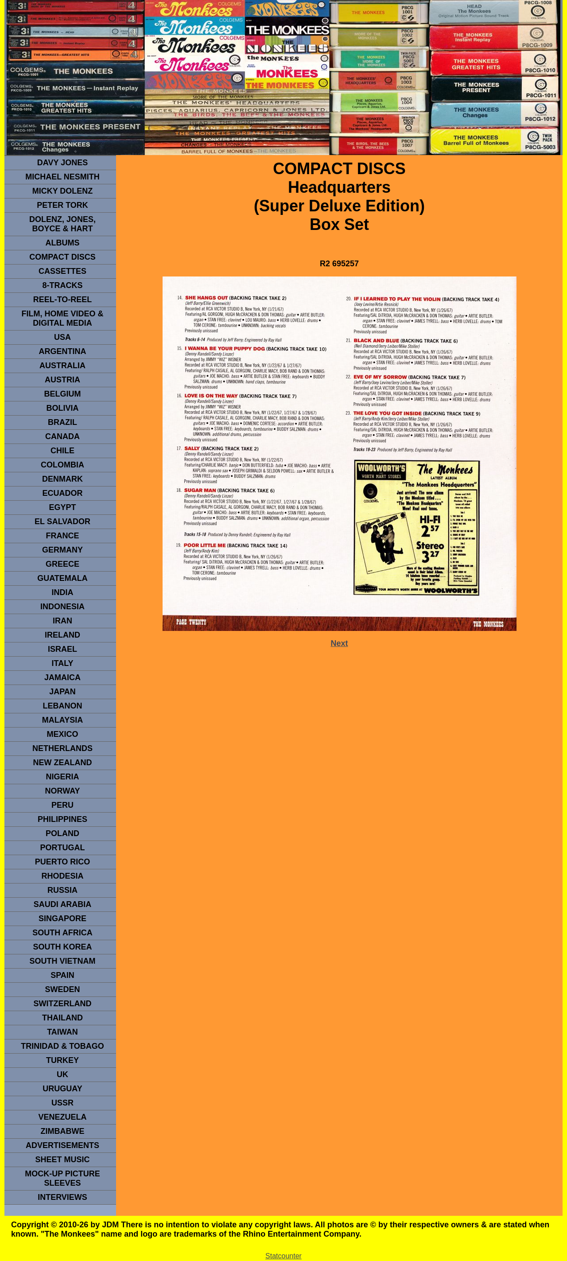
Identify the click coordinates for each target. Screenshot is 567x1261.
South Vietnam (62, 961)
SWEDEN (62, 989)
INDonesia (62, 606)
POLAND (62, 833)
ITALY (62, 663)
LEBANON (62, 705)
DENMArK (62, 479)
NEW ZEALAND (62, 762)
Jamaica (62, 677)
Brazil (62, 422)
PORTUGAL (62, 847)
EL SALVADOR (62, 521)
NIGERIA (62, 776)
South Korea (62, 946)
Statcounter (283, 1256)
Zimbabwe (63, 1131)
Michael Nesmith (62, 176)
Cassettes (62, 271)
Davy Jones (62, 162)
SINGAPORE (62, 918)
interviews (62, 1197)
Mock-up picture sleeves (62, 1178)
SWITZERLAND (63, 1003)
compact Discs (62, 257)
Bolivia (62, 408)
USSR (62, 1102)
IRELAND (62, 634)
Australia (62, 365)
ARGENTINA (62, 351)
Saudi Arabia (62, 904)
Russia (62, 890)
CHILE (62, 450)
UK (62, 1074)
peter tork (62, 205)
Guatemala (62, 578)
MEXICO (62, 734)
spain (62, 975)
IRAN (62, 620)
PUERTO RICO (62, 861)
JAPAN (62, 691)
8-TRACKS (62, 285)
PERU (62, 805)
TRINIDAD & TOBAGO (62, 1046)
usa (62, 337)
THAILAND (62, 1017)
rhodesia (62, 876)
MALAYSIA (62, 720)
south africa (62, 932)
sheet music (62, 1159)
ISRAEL (62, 649)
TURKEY (62, 1060)
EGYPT (62, 507)
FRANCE (62, 535)
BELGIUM (62, 393)
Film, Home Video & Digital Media (62, 318)
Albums (63, 242)
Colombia (62, 464)
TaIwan (62, 1031)
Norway (62, 790)
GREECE (62, 564)
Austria (62, 379)
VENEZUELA (62, 1117)
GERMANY (62, 549)
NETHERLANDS (62, 748)
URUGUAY (62, 1088)
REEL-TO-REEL (62, 299)
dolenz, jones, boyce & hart (62, 224)
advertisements (62, 1145)
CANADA (62, 436)
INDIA (63, 592)
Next (339, 643)
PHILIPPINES (62, 819)
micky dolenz (62, 191)
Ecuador (62, 493)
